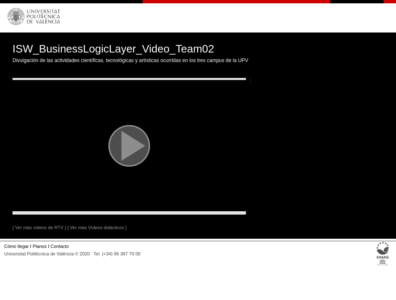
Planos (39, 246)
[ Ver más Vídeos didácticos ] (97, 227)
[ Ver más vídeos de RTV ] (39, 227)
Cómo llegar (16, 246)
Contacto (59, 246)
